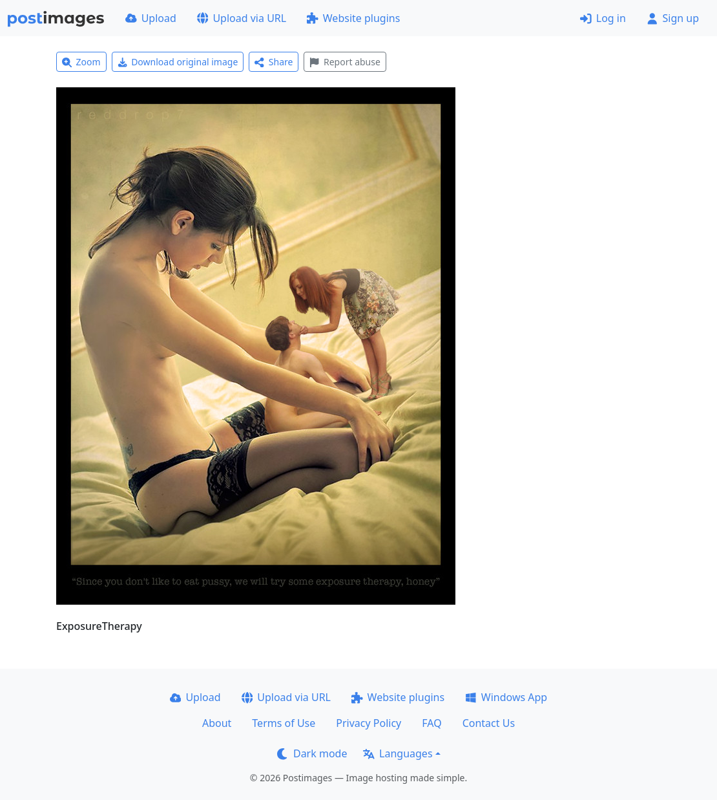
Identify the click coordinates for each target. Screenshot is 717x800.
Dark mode (312, 753)
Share (274, 62)
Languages (397, 753)
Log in (603, 18)
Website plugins (353, 18)
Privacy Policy (368, 723)
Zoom (81, 62)
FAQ (431, 723)
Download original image (178, 62)
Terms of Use (283, 723)
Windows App (506, 697)
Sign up (673, 18)
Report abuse (344, 62)
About (216, 723)
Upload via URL (241, 18)
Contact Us (488, 723)
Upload (150, 18)
